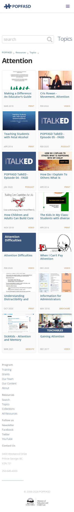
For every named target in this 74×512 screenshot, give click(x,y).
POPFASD (7, 52)
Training (6, 369)
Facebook (7, 429)
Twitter (6, 434)
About (5, 388)
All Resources (9, 413)
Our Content (9, 383)
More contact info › (12, 478)
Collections (8, 409)
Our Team (7, 379)
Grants (6, 374)
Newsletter (8, 425)
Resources (21, 52)
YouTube (7, 439)
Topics (65, 38)
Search (6, 399)
